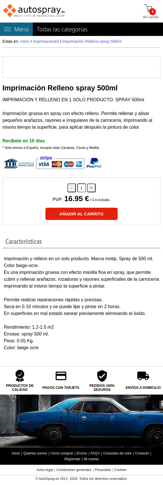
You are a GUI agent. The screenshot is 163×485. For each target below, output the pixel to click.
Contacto (142, 453)
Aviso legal (45, 470)
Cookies (120, 470)
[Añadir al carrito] (81, 214)
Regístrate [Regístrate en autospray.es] (72, 459)
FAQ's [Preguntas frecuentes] (95, 453)
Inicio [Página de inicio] (16, 453)
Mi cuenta (91, 459)
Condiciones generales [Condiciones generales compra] (74, 470)
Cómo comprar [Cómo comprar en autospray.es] (62, 453)
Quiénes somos (35, 453)
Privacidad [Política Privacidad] (103, 470)
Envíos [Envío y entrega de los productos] (82, 453)
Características (23, 241)
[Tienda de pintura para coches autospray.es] (34, 11)
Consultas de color (117, 453)
